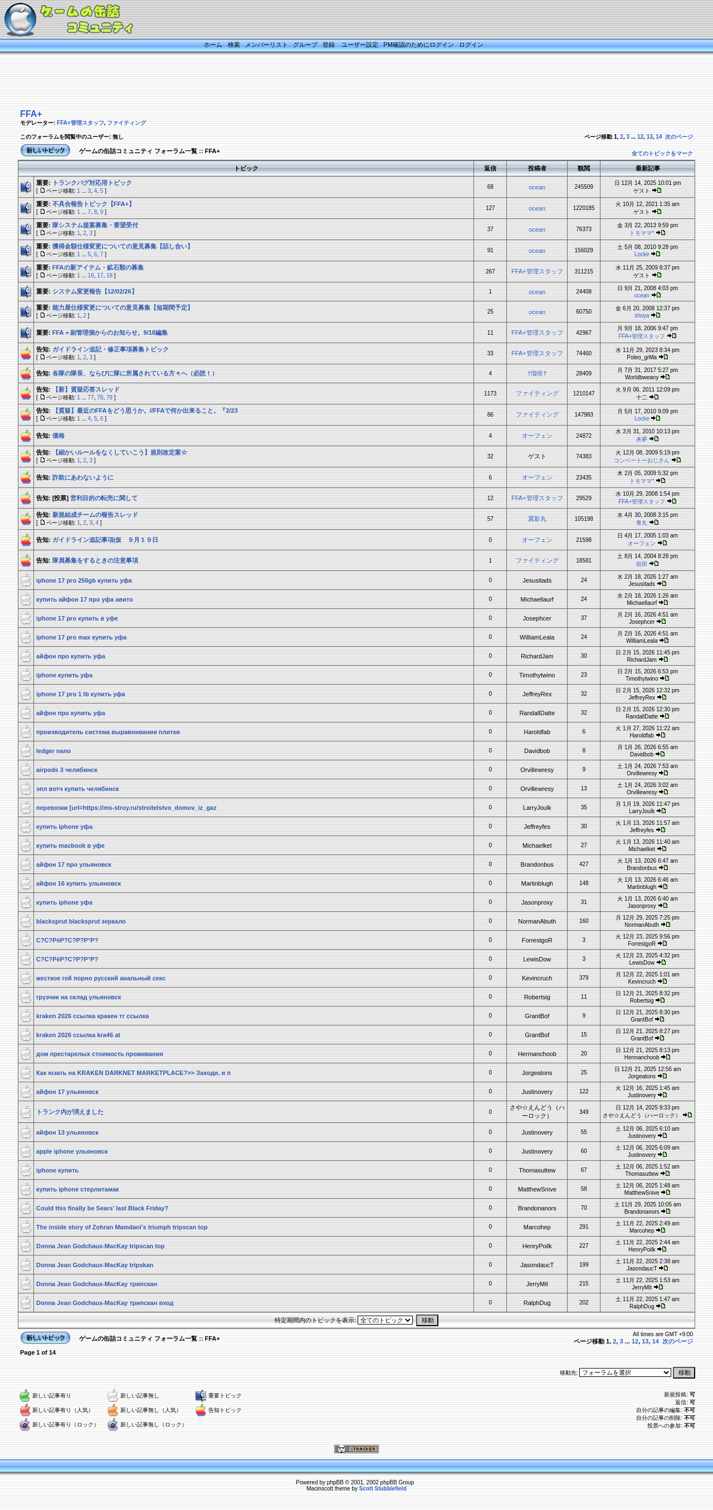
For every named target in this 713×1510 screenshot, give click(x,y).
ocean (537, 187)
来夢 (641, 439)
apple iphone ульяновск (72, 1151)
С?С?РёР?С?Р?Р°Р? (67, 940)
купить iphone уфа (64, 826)
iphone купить (57, 1170)
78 (100, 397)
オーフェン (537, 435)
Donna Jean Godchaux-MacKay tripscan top (100, 1246)
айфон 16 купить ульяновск (78, 883)
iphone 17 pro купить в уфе (77, 618)
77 (91, 397)
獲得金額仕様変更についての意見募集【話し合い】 (122, 246)
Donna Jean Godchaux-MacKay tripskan (94, 1265)
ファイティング (126, 123)
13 (650, 137)
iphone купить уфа (64, 675)
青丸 (641, 523)
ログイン (471, 44)
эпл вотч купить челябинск (77, 788)
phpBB (335, 1482)
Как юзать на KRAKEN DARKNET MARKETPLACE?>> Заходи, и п (133, 1072)
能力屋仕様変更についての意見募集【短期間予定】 (122, 307)
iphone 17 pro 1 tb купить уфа (80, 694)
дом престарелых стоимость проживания (99, 1053)
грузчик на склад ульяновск (78, 997)
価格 (58, 435)
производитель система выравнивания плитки (108, 732)
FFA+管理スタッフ (80, 123)
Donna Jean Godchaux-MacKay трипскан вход (105, 1302)
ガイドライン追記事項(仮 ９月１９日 (105, 539)
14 (659, 137)
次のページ (679, 137)
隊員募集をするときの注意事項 (95, 560)
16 (91, 275)
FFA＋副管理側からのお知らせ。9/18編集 (110, 332)
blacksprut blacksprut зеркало (81, 921)
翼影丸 (537, 518)
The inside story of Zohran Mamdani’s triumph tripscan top (122, 1227)
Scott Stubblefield (383, 1488)
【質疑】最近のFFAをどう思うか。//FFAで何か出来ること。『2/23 (145, 410)
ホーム (213, 44)
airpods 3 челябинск (66, 769)
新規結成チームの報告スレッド (95, 514)
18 (109, 275)
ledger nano (53, 750)
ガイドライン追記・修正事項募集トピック (110, 349)
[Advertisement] (342, 82)
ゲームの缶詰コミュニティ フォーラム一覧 (138, 151)
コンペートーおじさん (642, 460)
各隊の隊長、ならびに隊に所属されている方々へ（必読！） (135, 373)
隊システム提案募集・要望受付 (95, 225)
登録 (329, 44)
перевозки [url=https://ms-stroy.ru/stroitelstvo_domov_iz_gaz (126, 807)
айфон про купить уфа (70, 656)
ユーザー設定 (359, 44)
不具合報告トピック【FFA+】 (93, 204)
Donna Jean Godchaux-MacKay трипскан (96, 1284)
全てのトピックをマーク (662, 153)
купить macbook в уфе (70, 845)
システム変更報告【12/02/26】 (95, 291)
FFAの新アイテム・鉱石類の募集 (98, 267)
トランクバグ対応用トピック (92, 182)
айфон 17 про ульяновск (73, 864)
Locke (641, 254)
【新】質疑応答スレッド (86, 389)
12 (640, 137)
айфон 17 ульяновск (67, 1091)
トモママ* (641, 233)
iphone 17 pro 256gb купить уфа (84, 580)
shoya (641, 315)
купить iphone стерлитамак (77, 1189)
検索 (234, 44)
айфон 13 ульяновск (67, 1132)
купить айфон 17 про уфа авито (84, 599)
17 (100, 275)
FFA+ (31, 114)
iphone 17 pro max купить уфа (81, 637)
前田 (641, 564)
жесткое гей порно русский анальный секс (100, 978)
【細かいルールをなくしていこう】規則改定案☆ (119, 452)
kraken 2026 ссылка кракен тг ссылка (92, 1016)
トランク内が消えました (70, 1111)
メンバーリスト (266, 44)
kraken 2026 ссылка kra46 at (78, 1035)
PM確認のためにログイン (418, 44)
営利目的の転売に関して (104, 498)
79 (109, 397)
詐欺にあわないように (83, 477)
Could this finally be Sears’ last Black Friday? (102, 1208)
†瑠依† (537, 373)
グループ (305, 44)
